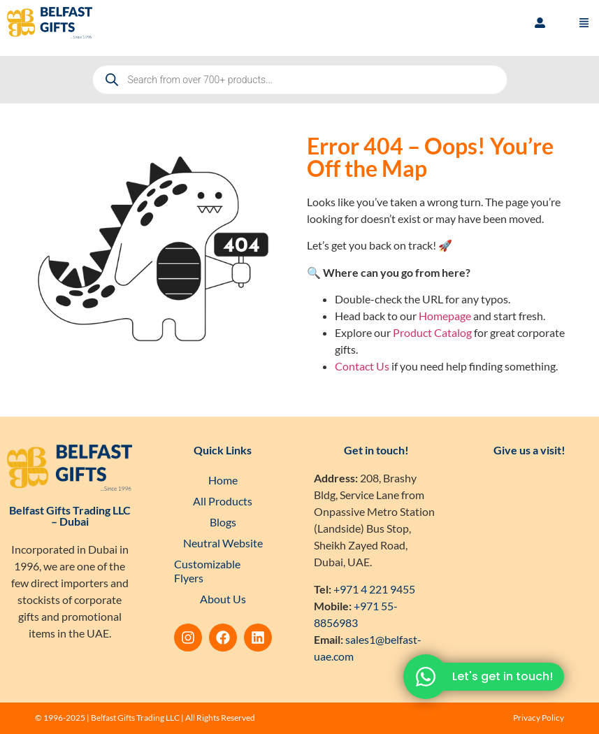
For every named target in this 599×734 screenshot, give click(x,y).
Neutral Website (223, 542)
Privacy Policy (538, 717)
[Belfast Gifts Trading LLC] (529, 554)
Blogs (223, 521)
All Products (222, 501)
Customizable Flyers (207, 570)
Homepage (445, 315)
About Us (223, 598)
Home (223, 480)
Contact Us (362, 366)
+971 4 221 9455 (374, 589)
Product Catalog (432, 332)
